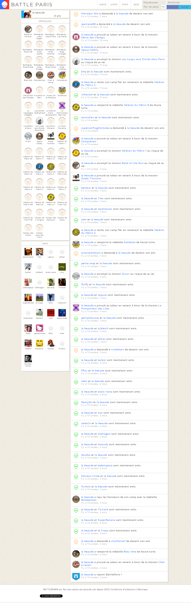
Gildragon (104, 433)
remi (84, 219)
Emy (83, 71)
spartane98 (88, 24)
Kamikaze (129, 242)
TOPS (125, 4)
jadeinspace (105, 465)
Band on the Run (133, 163)
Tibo (101, 198)
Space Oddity (89, 49)
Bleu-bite (130, 551)
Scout (125, 273)
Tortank (103, 509)
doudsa (86, 454)
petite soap (88, 263)
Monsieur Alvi (89, 13)
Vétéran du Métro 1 (134, 150)
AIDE (136, 4)
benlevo (86, 187)
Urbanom (87, 94)
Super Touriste (91, 178)
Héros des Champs (93, 37)
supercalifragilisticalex (95, 127)
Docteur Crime (90, 476)
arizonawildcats (91, 252)
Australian (87, 117)
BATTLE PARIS (32, 4)
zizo (100, 412)
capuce (102, 294)
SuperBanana (106, 520)
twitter (185, 7)
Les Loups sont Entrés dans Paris (143, 59)
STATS (114, 4)
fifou (84, 370)
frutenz (86, 486)
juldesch (103, 328)
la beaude (38, 12)
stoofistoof (118, 541)
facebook (172, 7)
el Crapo (103, 530)
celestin (86, 423)
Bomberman (88, 500)
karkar (102, 360)
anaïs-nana (105, 391)
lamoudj (103, 444)
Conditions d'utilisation (123, 589)
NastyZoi (87, 402)
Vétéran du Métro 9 (136, 105)
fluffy (85, 284)
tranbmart (117, 349)
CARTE (103, 4)
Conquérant (88, 141)
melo (84, 381)
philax (101, 338)
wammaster (105, 208)
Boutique (143, 589)
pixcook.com (90, 589)
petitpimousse (90, 317)
